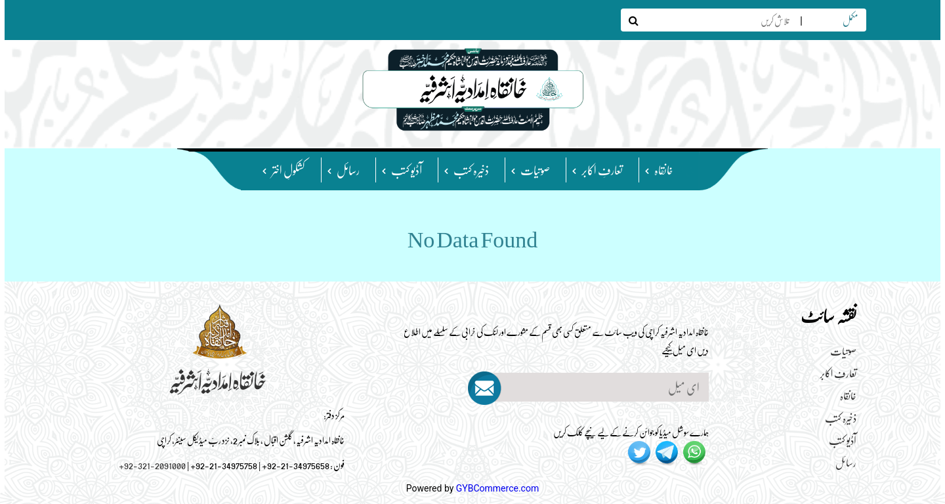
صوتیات (535, 170)
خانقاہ (663, 170)
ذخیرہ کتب (471, 170)
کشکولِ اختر (288, 170)
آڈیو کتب (406, 170)
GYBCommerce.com (497, 488)
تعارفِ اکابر (602, 170)
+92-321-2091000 (152, 464)
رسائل (348, 170)
